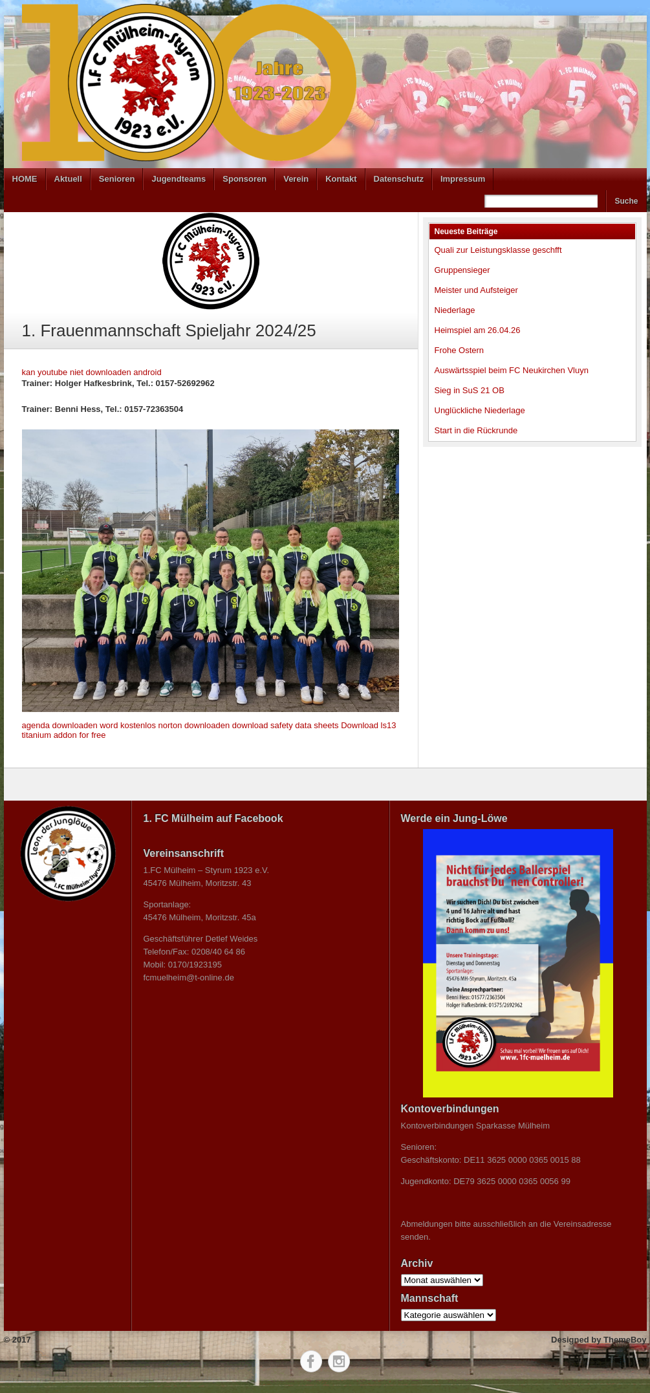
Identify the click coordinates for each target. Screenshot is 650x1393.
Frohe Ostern (459, 350)
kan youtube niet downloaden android (92, 372)
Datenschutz (399, 179)
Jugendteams (178, 179)
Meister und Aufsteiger (476, 290)
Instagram (339, 1361)
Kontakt (340, 179)
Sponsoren (244, 179)
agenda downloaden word (70, 725)
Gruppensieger (462, 270)
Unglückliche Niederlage (480, 410)
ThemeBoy (624, 1339)
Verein (296, 179)
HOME (25, 179)
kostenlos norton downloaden (175, 725)
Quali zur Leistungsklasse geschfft (498, 250)
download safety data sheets (285, 725)
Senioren (117, 179)
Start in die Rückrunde (476, 430)
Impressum (462, 179)
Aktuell (68, 179)
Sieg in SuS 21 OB (469, 390)
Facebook (311, 1361)
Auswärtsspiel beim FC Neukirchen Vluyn (512, 370)
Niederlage (455, 310)
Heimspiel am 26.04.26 (478, 330)
